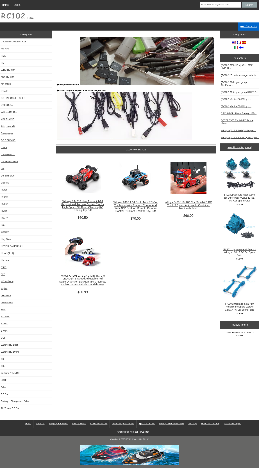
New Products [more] (240, 147)
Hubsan (5, 260)
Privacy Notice (79, 423)
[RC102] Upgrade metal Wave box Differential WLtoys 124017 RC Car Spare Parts (239, 179)
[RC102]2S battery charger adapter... (239, 75)
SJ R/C (4, 323)
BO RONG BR (8, 140)
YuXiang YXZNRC (10, 373)
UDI (3, 337)
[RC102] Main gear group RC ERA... (239, 92)
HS (2, 62)
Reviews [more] (240, 324)
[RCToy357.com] (129, 464)
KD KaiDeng (7, 281)
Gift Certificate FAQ (210, 423)
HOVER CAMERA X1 (12, 246)
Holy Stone (6, 239)
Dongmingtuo (8, 175)
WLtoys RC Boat (9, 344)
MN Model (6, 83)
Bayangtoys (7, 133)
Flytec (4, 211)
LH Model (6, 295)
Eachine (5, 182)
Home (5, 4)
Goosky (5, 232)
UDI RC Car (7, 105)
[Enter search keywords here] (220, 5)
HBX (3, 55)
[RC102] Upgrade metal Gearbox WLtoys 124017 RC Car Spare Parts (239, 233)
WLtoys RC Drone (10, 351)
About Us (40, 423)
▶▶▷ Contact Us (248, 26)
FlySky (4, 203)
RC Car (5, 394)
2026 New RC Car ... (11, 408)
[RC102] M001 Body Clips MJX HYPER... (237, 66)
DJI (2, 168)
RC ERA (5, 316)
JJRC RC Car (8, 69)
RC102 (128, 439)
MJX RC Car (7, 76)
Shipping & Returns (58, 423)
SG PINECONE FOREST (14, 98)
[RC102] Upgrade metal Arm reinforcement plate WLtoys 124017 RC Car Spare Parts (239, 288)
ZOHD (4, 380)
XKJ (3, 366)
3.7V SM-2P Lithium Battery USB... (238, 113)
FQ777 (4, 218)
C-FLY (4, 147)
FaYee (4, 189)
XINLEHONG (7, 119)
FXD (3, 225)
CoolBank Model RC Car (13, 41)
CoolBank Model (9, 161)
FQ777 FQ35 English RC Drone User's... (237, 122)
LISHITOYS (7, 302)
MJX (3, 309)
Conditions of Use (99, 423)
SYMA (4, 330)
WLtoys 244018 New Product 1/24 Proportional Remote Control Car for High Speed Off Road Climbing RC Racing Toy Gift (82, 206)
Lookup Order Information (171, 423)
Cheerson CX (8, 154)
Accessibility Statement (123, 423)
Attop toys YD (8, 126)
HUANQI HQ (7, 253)
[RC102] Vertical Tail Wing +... (236, 99)
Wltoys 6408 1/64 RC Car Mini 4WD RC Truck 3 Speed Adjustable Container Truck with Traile (188, 205)
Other (4, 387)
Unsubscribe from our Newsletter (133, 432)
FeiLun (4, 196)
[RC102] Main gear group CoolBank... (234, 83)
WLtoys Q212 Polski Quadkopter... (238, 130)
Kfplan (4, 288)
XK (2, 359)
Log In (17, 4)
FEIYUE (5, 48)
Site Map (192, 423)
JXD (3, 274)
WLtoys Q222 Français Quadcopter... (240, 137)
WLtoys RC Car (9, 112)
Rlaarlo (4, 91)
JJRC (3, 267)
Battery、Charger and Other (15, 401)
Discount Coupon (232, 423)
